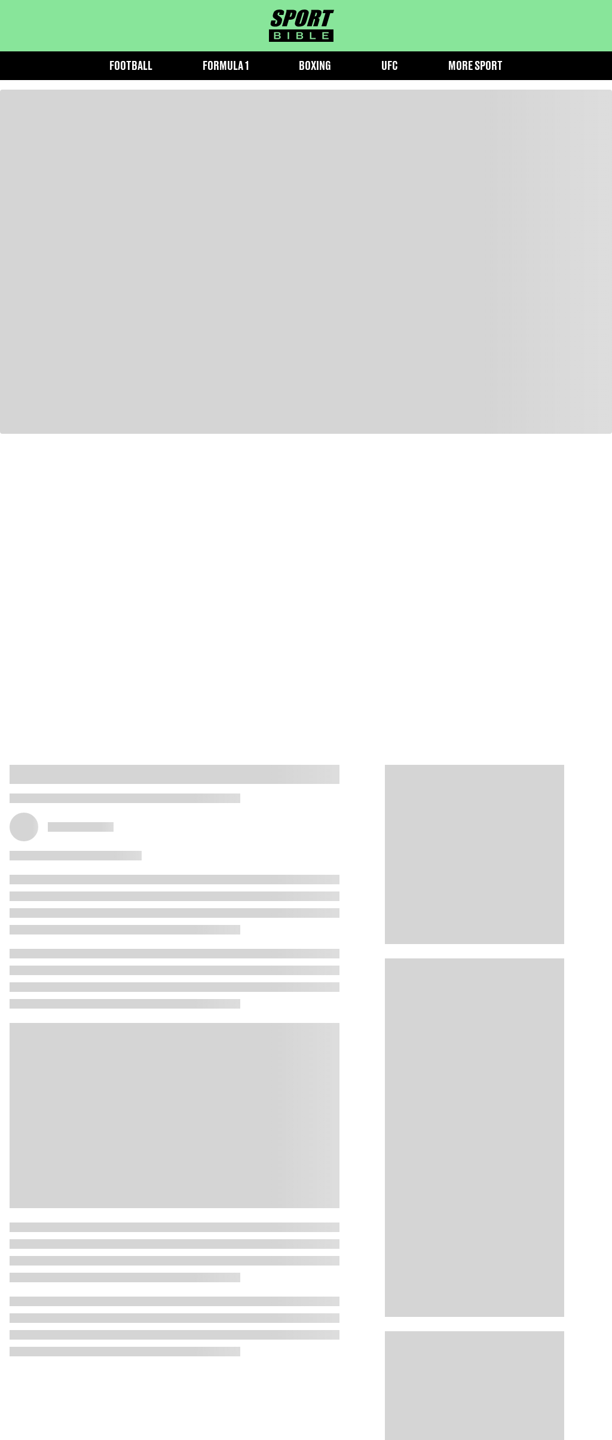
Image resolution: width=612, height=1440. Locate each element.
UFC (389, 65)
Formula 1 (226, 65)
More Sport (475, 65)
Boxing (315, 65)
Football (130, 65)
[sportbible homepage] (301, 25)
